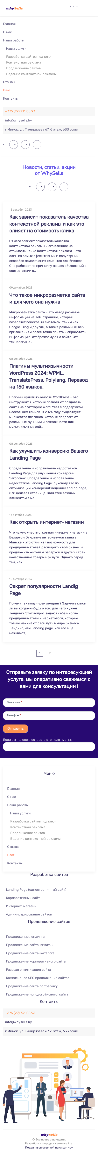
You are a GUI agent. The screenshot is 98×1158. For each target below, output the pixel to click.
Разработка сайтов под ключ (29, 57)
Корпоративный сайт (23, 898)
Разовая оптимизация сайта (28, 970)
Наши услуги (16, 49)
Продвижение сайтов (23, 68)
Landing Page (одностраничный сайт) (36, 890)
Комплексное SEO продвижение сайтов (37, 978)
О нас (7, 32)
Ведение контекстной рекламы (31, 74)
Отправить (15, 728)
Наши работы (13, 40)
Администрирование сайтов (29, 914)
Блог (6, 90)
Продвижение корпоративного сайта (36, 961)
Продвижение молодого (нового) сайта (37, 994)
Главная (9, 24)
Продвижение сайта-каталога (30, 953)
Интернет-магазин (21, 906)
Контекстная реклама (23, 62)
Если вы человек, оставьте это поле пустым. (38, 740)
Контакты (10, 98)
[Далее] (59, 653)
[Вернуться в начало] (14, 8)
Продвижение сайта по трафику (32, 986)
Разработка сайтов (49, 874)
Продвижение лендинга (25, 937)
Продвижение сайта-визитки (30, 945)
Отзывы (9, 82)
